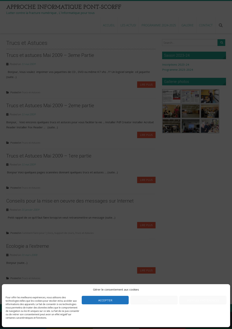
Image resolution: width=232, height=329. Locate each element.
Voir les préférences (203, 300)
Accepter (105, 300)
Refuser (154, 300)
